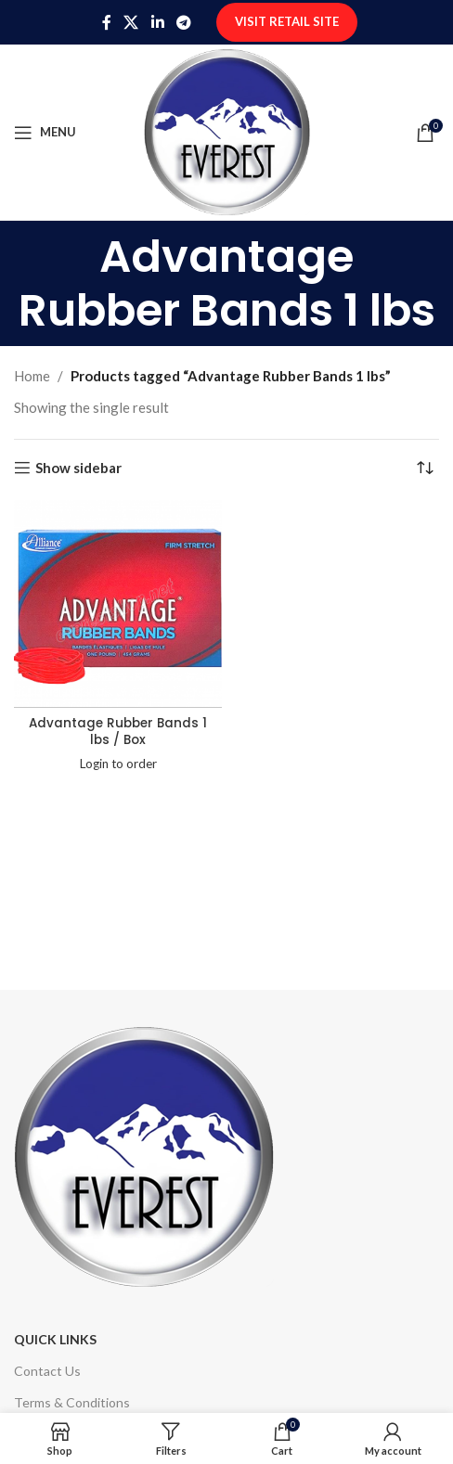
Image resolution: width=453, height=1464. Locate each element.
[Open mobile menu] (45, 132)
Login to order (118, 763)
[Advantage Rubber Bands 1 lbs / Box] (118, 604)
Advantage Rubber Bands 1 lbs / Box (118, 732)
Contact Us (47, 1371)
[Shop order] (425, 468)
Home (32, 375)
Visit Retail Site (287, 21)
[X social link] (131, 22)
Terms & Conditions (72, 1402)
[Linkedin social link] (157, 22)
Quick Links (55, 1339)
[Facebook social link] (106, 22)
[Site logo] (227, 130)
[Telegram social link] (183, 22)
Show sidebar (78, 467)
